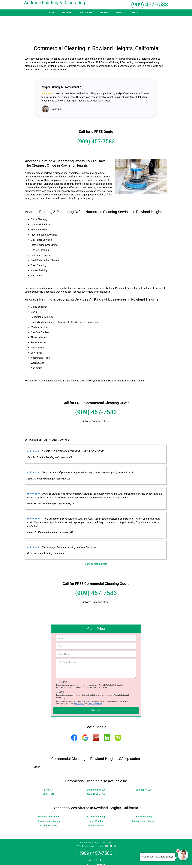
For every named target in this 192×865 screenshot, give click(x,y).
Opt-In (61, 668)
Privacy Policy (79, 680)
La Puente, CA (143, 765)
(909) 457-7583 (149, 5)
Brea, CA (48, 765)
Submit (96, 686)
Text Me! (63, 658)
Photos (120, 12)
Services (68, 13)
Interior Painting (143, 792)
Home (51, 12)
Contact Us (137, 12)
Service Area (85, 12)
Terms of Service (117, 858)
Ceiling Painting (48, 801)
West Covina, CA (96, 770)
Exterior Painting (96, 792)
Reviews (104, 12)
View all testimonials (96, 540)
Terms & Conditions (95, 680)
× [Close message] (173, 853)
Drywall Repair (96, 801)
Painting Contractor (48, 792)
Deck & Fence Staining (143, 797)
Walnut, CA (48, 770)
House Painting (96, 797)
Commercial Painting (48, 797)
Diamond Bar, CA (96, 765)
